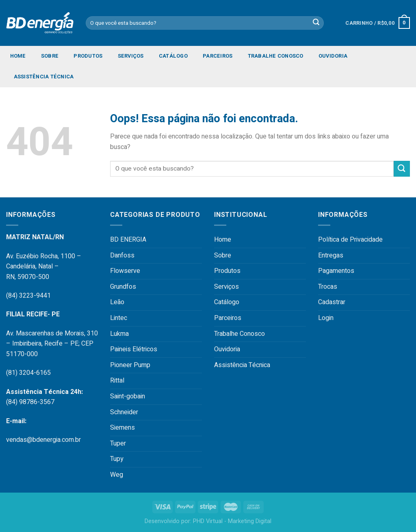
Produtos (88, 56)
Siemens (122, 428)
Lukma (119, 334)
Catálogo (173, 56)
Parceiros (217, 56)
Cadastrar (331, 302)
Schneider (124, 412)
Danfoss (122, 255)
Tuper (118, 443)
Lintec (118, 318)
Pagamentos (336, 271)
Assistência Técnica (44, 76)
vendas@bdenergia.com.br (43, 440)
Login (326, 318)
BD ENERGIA (128, 239)
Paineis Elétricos (133, 349)
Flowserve (125, 271)
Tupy (117, 459)
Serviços (131, 56)
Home (18, 56)
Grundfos (123, 287)
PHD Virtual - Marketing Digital (232, 521)
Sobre (49, 56)
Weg (116, 475)
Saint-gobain (127, 396)
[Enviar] (402, 169)
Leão (117, 302)
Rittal (117, 380)
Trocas (327, 287)
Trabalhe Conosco (275, 56)
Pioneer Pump (130, 365)
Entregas (330, 255)
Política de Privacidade (350, 239)
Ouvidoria (332, 56)
